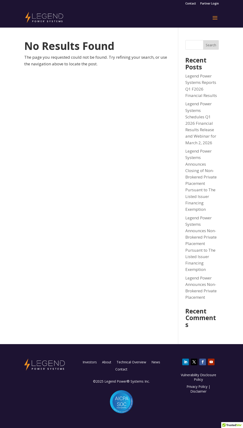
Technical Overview (131, 362)
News (155, 362)
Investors (90, 362)
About (106, 362)
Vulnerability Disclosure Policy (198, 377)
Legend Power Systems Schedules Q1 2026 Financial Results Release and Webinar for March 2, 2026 (200, 123)
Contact (190, 3)
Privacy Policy (197, 386)
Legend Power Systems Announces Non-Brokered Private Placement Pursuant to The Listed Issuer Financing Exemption (201, 243)
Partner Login (209, 3)
